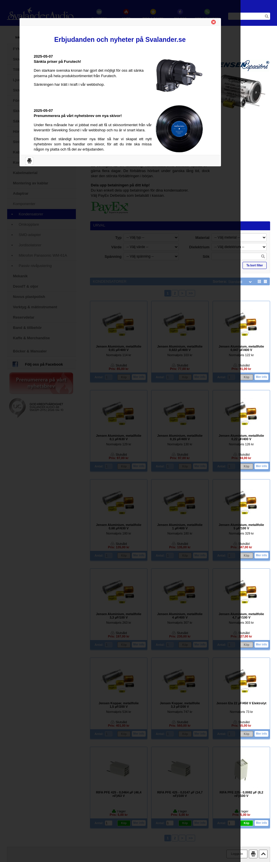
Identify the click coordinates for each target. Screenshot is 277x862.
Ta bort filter (254, 265)
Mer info (261, 377)
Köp (246, 377)
